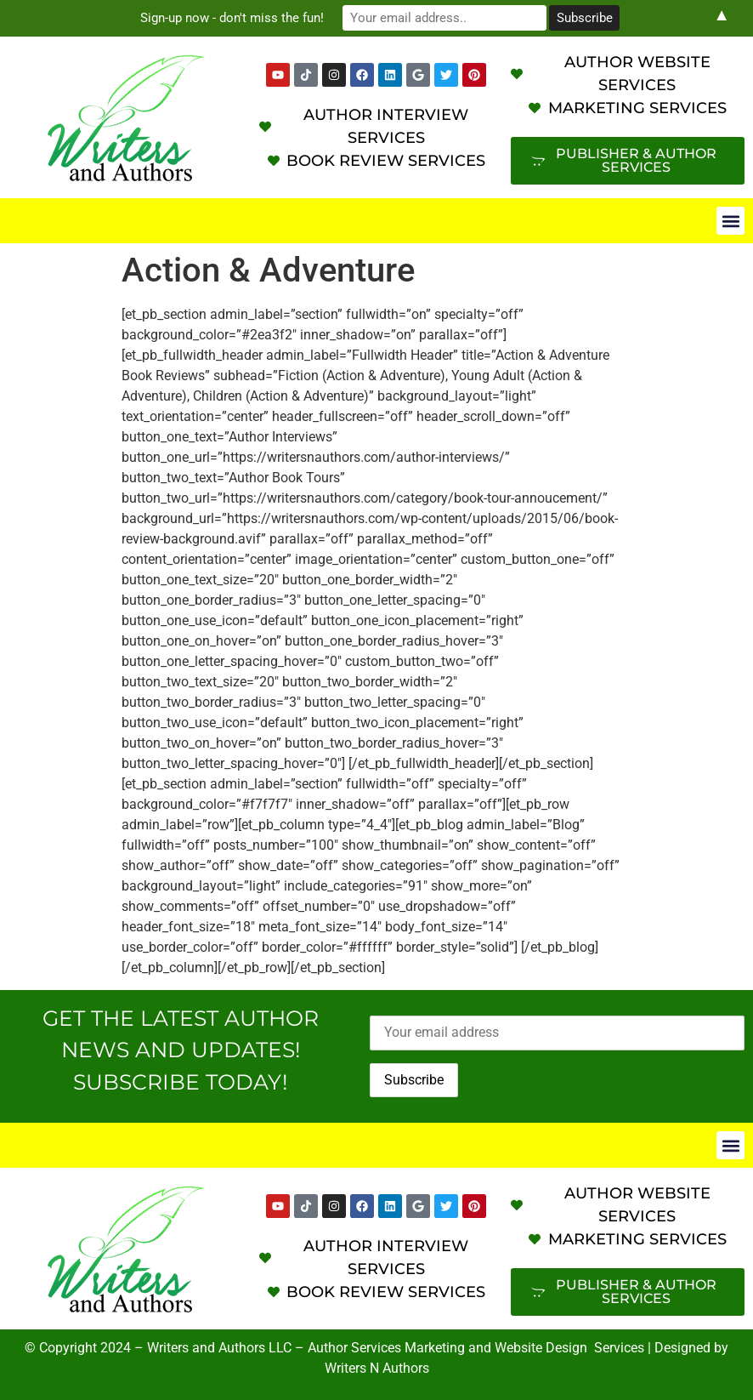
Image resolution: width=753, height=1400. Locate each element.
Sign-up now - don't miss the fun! (232, 18)
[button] (730, 221)
